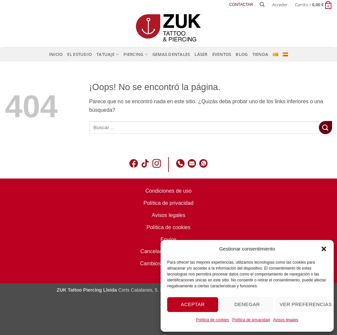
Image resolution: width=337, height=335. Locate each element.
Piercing (135, 54)
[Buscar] (262, 4)
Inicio (56, 54)
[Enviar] (325, 127)
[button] (324, 249)
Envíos (169, 239)
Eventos (221, 54)
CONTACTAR (241, 4)
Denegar (247, 304)
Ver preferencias (303, 304)
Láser (200, 54)
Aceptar (193, 304)
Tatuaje (107, 54)
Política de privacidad (251, 320)
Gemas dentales (171, 54)
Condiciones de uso (168, 191)
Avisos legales (285, 320)
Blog (241, 54)
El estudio (79, 54)
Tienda (260, 54)
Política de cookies (212, 320)
